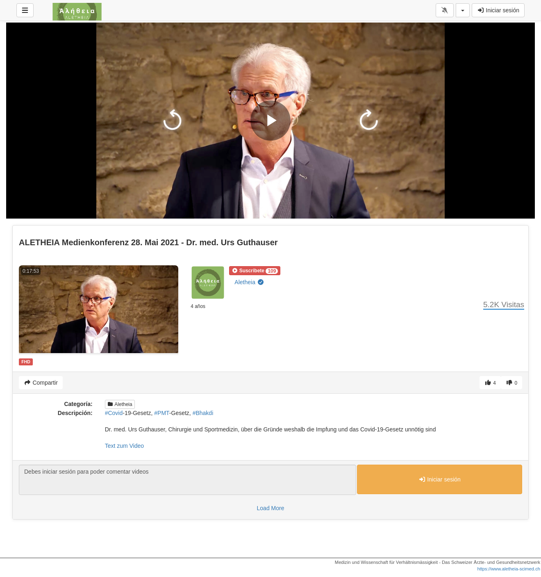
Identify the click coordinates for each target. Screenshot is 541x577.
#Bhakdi (203, 413)
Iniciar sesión (498, 10)
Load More (270, 508)
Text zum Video (124, 445)
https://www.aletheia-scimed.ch (508, 568)
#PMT (161, 413)
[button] (254, 270)
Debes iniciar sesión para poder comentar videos (187, 480)
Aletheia (249, 282)
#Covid (114, 413)
